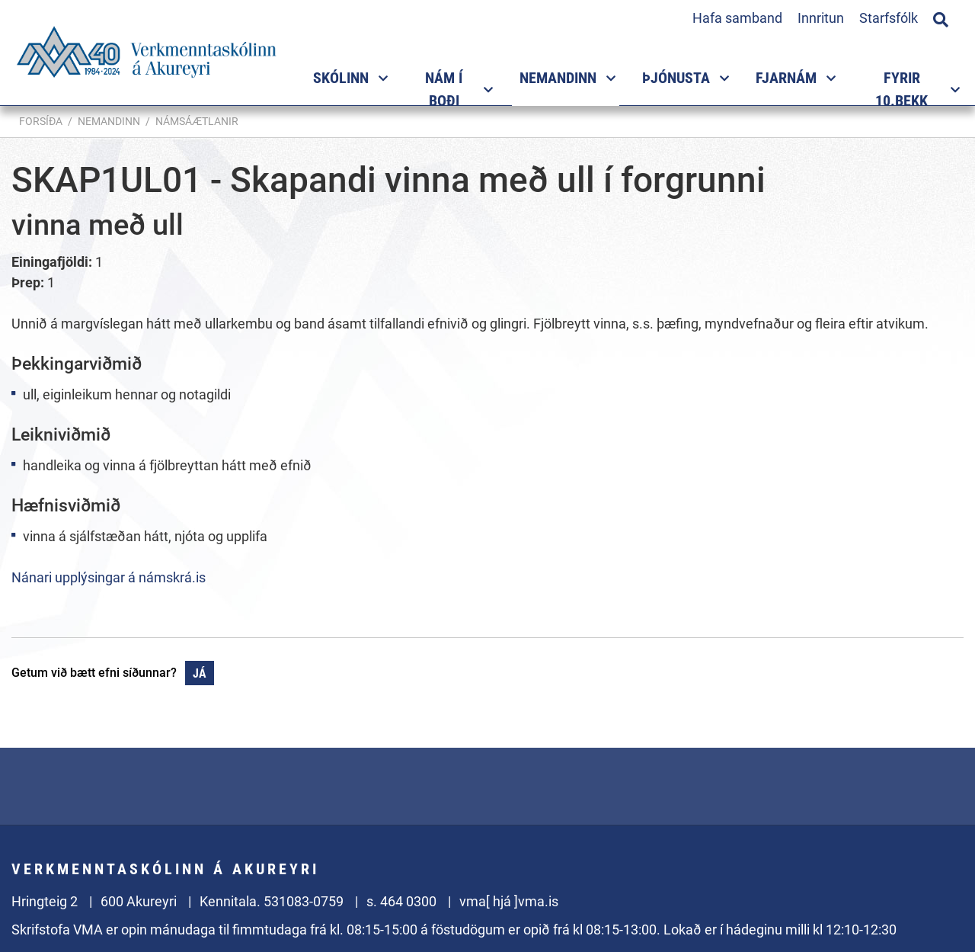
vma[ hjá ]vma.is (508, 901)
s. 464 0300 (401, 901)
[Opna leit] (940, 17)
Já (199, 673)
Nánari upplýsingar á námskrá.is (108, 577)
